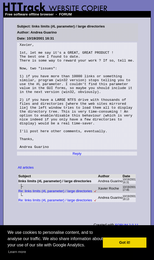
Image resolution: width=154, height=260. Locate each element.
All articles (26, 189)
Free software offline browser (29, 14)
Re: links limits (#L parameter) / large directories (55, 212)
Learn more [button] (17, 252)
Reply (77, 175)
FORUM (65, 14)
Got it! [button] (124, 242)
